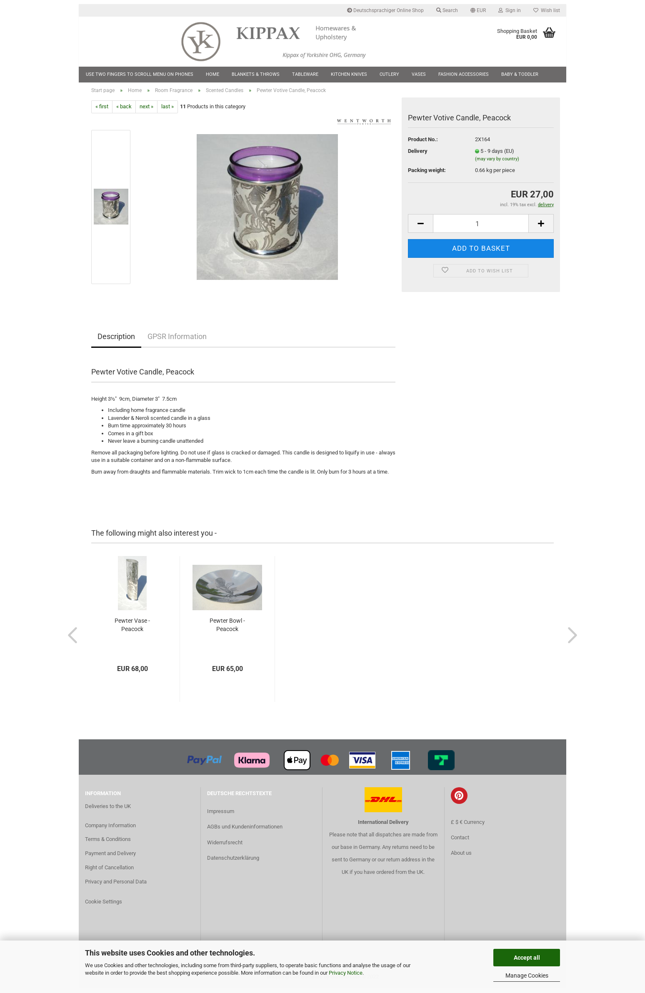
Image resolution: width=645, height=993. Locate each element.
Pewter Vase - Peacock (132, 630)
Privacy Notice (345, 973)
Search (447, 10)
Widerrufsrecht (224, 847)
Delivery (418, 156)
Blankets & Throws (256, 74)
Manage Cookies (526, 975)
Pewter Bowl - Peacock (227, 630)
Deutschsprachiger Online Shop (385, 10)
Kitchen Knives (349, 74)
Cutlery (389, 74)
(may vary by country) (497, 164)
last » (167, 112)
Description (116, 341)
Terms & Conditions (108, 844)
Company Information (110, 830)
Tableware (305, 74)
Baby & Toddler (519, 74)
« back (124, 112)
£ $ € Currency (468, 827)
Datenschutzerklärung (233, 863)
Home (212, 74)
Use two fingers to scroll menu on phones (139, 74)
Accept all (527, 957)
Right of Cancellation (109, 873)
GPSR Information (177, 341)
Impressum (220, 816)
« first (101, 112)
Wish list (546, 10)
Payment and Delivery (110, 859)
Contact (460, 842)
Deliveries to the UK (108, 811)
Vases (419, 74)
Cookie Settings (103, 906)
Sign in (509, 10)
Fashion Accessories (463, 74)
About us (461, 858)
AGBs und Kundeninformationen (244, 832)
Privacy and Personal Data (116, 887)
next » (146, 112)
